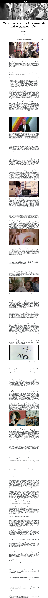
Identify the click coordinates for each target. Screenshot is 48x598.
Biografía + (24, 34)
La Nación (35, 531)
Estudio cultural (28, 39)
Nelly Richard (24, 31)
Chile (31, 39)
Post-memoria (24, 39)
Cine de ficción (20, 39)
